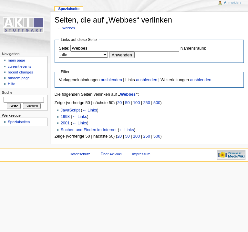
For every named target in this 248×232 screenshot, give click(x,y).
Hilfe (11, 84)
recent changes (20, 72)
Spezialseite (68, 9)
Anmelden (232, 3)
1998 (65, 116)
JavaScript (70, 110)
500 (156, 103)
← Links (89, 110)
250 (146, 103)
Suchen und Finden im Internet (89, 130)
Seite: (64, 48)
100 (136, 103)
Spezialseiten (19, 122)
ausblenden (111, 80)
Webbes (68, 28)
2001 (65, 123)
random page (19, 78)
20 (119, 103)
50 (127, 103)
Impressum (141, 154)
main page (16, 60)
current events (19, 66)
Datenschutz (79, 154)
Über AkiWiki (111, 154)
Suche (7, 92)
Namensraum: (193, 48)
